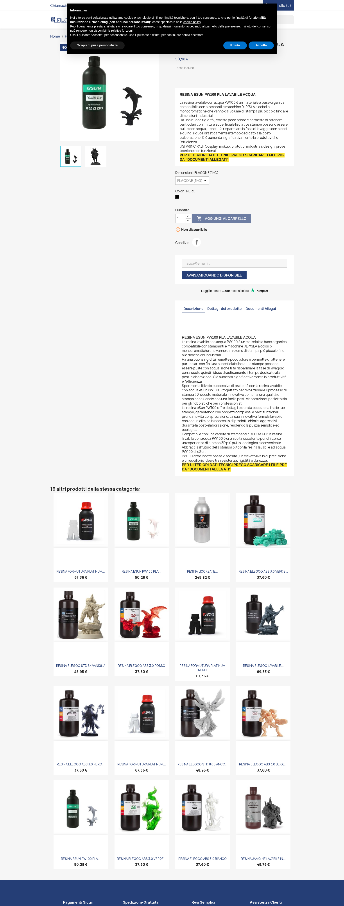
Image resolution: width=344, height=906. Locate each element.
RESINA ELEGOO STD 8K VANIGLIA (80, 666)
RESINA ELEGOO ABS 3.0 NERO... (80, 764)
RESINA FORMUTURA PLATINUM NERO (202, 668)
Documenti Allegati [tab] (261, 308)
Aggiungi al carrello (222, 218)
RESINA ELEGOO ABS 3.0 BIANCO (202, 859)
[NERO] (178, 198)
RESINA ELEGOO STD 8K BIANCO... (202, 764)
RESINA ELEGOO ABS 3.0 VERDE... (263, 571)
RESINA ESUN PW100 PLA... (141, 571)
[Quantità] (180, 218)
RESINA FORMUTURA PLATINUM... (80, 571)
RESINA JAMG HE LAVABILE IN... (263, 859)
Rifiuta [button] (235, 45)
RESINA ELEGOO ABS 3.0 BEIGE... (263, 764)
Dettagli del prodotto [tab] (224, 308)
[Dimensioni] (192, 180)
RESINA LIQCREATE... (202, 571)
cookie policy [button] (192, 22)
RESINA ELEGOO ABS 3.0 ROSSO (141, 666)
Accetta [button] (261, 45)
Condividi (196, 242)
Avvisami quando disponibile (214, 275)
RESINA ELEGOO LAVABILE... (263, 666)
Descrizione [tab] (193, 308)
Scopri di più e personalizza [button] (97, 45)
